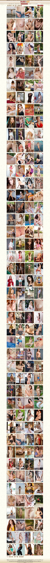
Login (39, 5)
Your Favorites (24, 3)
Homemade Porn (37, 0)
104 (21, 5)
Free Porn (14, 0)
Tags (30, 3)
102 (18, 5)
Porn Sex (24, 0)
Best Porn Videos (19, 0)
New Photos (11, 3)
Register (41, 5)
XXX (11, 0)
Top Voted (17, 3)
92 (17, 556)
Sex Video (32, 0)
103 (19, 5)
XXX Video (28, 0)
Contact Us (25, 562)
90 (13, 5)
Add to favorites (15, 19)
